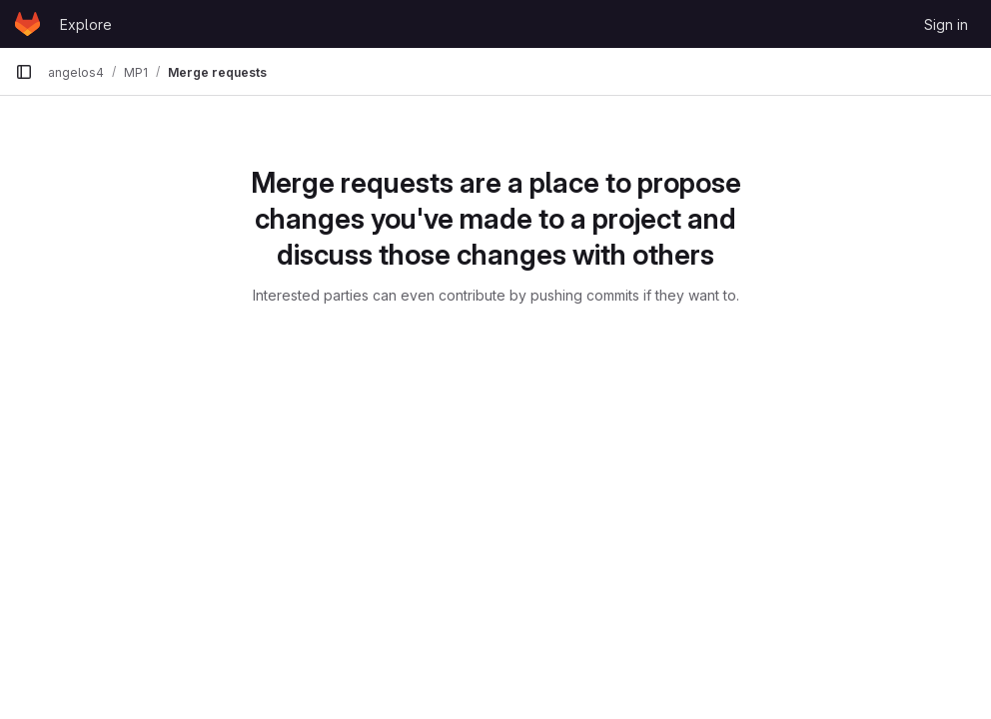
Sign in (946, 24)
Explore (86, 24)
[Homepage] (27, 24)
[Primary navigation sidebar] (24, 72)
